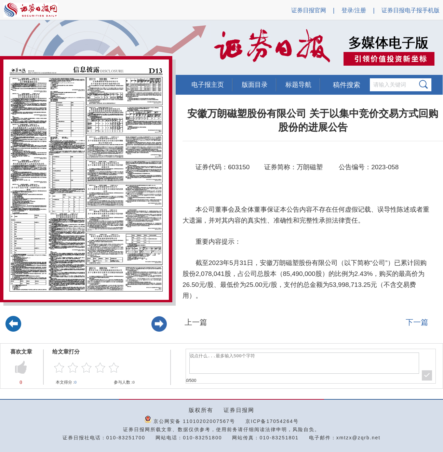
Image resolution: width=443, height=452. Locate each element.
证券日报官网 (308, 10)
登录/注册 (353, 10)
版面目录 (255, 84)
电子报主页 (207, 84)
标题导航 (298, 84)
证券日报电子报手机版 (410, 10)
